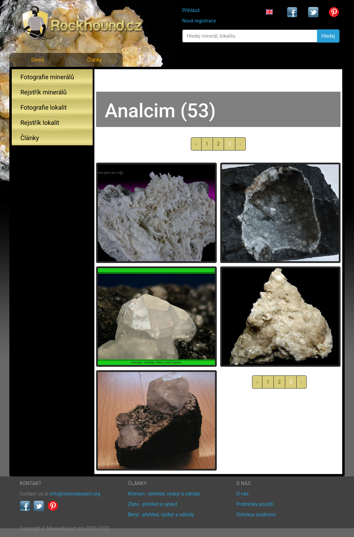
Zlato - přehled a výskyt (152, 504)
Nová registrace (199, 21)
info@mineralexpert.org (75, 494)
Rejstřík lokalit (39, 122)
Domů (37, 60)
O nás (242, 494)
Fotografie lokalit (43, 107)
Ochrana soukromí (256, 514)
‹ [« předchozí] (196, 144)
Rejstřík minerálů (43, 92)
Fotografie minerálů (47, 77)
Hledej (328, 36)
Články (94, 60)
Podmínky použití (254, 504)
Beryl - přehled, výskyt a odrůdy (161, 514)
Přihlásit (191, 10)
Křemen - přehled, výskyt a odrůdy (164, 494)
